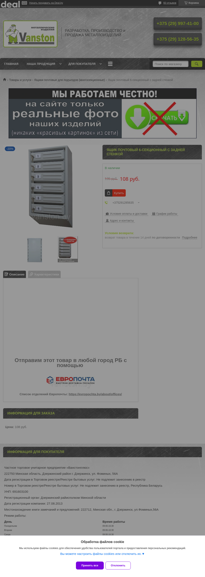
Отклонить (120, 565)
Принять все (89, 565)
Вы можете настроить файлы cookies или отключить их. (101, 556)
